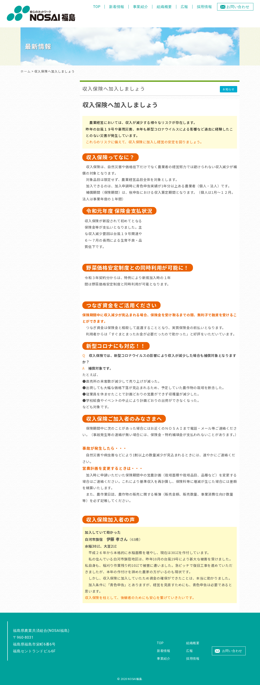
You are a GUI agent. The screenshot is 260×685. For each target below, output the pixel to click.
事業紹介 (140, 7)
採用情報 (204, 7)
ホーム (26, 71)
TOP (97, 7)
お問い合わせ (238, 7)
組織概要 (164, 7)
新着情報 (116, 7)
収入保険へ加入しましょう (113, 88)
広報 (184, 7)
